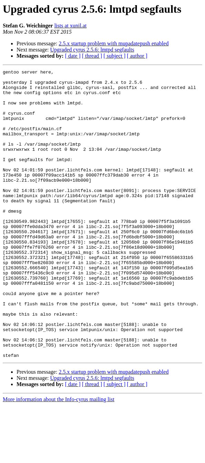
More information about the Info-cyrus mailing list (58, 457)
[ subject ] (115, 56)
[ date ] (72, 56)
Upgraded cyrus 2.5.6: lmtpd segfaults (92, 50)
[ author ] (137, 56)
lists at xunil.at (70, 26)
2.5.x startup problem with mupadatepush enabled (114, 43)
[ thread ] (92, 56)
